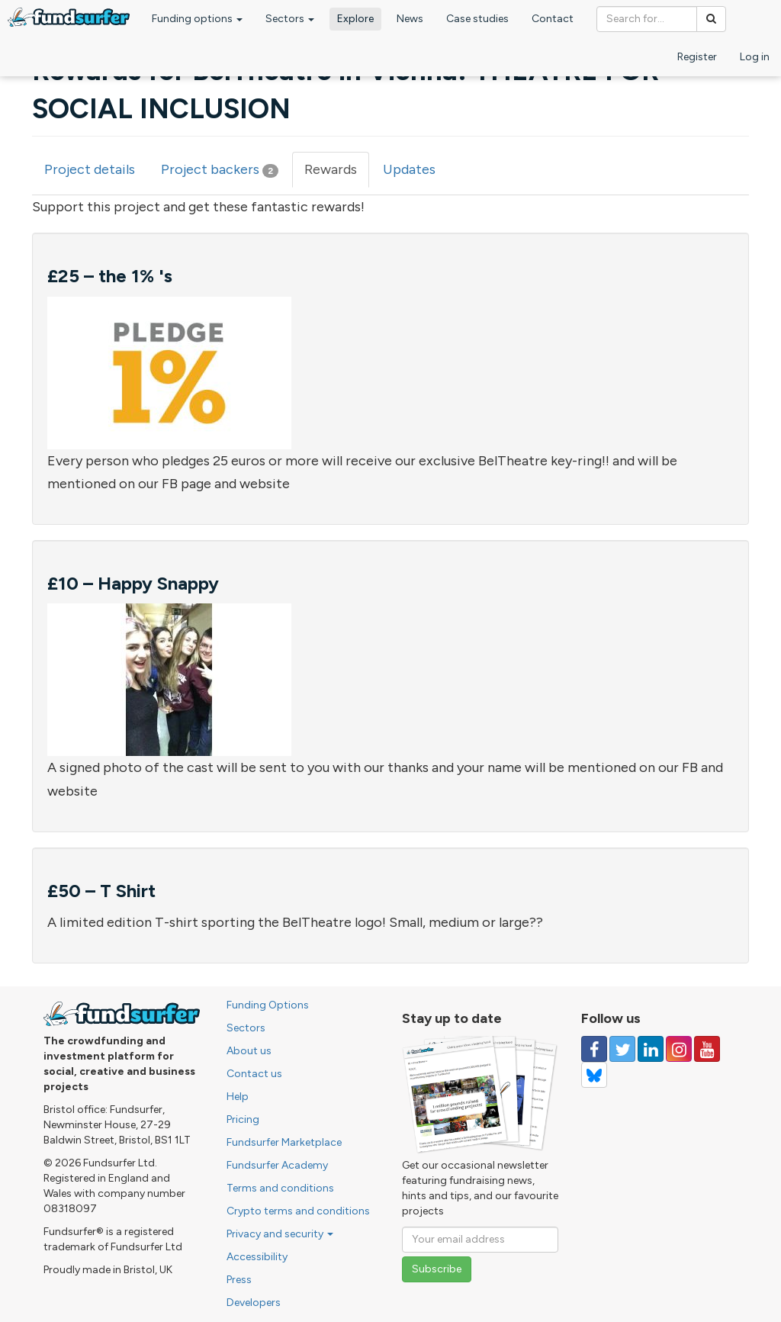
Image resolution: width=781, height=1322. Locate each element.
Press (239, 1279)
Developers (254, 1302)
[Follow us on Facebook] (594, 1049)
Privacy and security (280, 1233)
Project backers (219, 169)
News (410, 18)
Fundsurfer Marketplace (284, 1142)
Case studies (477, 18)
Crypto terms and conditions (298, 1211)
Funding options (197, 18)
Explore (355, 18)
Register (697, 56)
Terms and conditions (280, 1188)
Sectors (289, 18)
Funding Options (268, 1005)
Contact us (254, 1073)
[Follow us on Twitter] (622, 1049)
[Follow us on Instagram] (679, 1049)
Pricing (243, 1119)
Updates (409, 169)
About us (249, 1050)
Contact (553, 18)
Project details (89, 169)
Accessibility (257, 1256)
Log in (755, 56)
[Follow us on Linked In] (651, 1049)
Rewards (336, 174)
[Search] (711, 19)
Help (238, 1096)
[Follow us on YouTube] (707, 1049)
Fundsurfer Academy (277, 1165)
